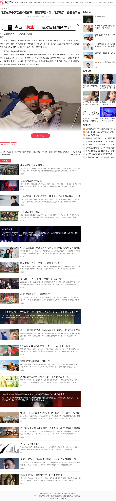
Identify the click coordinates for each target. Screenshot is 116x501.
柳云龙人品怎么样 (92, 135)
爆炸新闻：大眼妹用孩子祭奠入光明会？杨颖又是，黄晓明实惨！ (107, 103)
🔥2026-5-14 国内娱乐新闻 (105, 62)
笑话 (63, 3)
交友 (81, 3)
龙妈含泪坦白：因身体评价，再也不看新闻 (41, 475)
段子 (53, 3)
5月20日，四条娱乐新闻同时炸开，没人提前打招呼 (45, 346)
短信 (104, 3)
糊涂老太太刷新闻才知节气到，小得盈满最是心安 (44, 377)
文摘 (100, 3)
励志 (91, 3)
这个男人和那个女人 (30, 212)
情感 (77, 3)
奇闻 (49, 3)
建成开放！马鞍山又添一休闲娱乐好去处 (40, 263)
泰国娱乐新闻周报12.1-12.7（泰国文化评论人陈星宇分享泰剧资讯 (99, 139)
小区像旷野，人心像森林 (32, 165)
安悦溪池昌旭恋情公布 (90, 87)
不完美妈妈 (5, 144)
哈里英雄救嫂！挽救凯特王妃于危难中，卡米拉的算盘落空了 (99, 155)
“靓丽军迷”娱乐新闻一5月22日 (35, 361)
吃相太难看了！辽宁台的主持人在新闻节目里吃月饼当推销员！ (107, 120)
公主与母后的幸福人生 (31, 181)
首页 (16, 3)
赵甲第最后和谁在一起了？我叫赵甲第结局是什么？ (99, 148)
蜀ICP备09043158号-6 (58, 498)
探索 (86, 3)
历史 (40, 3)
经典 (26, 3)
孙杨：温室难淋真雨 (30, 444)
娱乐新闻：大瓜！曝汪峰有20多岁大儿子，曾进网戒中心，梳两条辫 (98, 145)
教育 (58, 3)
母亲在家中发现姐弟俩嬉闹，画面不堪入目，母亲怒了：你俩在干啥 (90, 120)
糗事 (44, 3)
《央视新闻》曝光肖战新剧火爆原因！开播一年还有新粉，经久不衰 (105, 46)
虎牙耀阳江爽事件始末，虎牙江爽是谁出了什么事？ (99, 142)
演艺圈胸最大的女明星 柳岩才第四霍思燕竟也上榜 (90, 103)
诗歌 (21, 3)
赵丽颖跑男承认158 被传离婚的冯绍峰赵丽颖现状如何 (99, 129)
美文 (95, 3)
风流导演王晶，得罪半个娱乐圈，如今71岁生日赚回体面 (48, 459)
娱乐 (72, 3)
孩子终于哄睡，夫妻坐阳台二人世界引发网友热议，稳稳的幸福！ (99, 152)
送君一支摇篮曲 (100, 16)
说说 (67, 3)
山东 (13, 144)
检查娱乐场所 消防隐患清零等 (35, 294)
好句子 (110, 3)
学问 (30, 3)
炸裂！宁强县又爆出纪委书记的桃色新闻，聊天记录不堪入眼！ (98, 133)
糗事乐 (59, 493)
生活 (35, 3)
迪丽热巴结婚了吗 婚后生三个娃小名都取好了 (107, 87)
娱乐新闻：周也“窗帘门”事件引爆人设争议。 (42, 279)
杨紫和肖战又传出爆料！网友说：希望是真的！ (99, 158)
